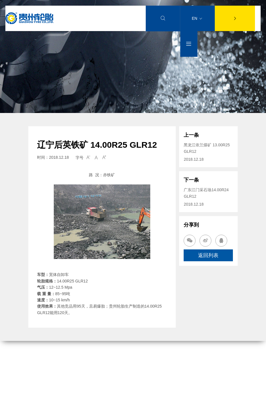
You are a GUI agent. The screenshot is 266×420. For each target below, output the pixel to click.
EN (197, 18)
